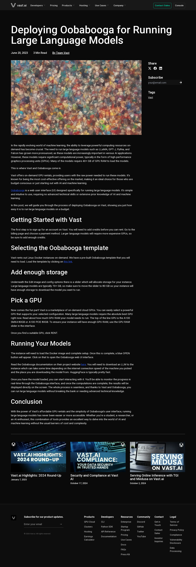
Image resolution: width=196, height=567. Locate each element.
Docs (123, 544)
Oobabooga (17, 190)
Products (67, 5)
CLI (102, 522)
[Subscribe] (60, 524)
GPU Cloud (89, 522)
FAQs (123, 549)
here (83, 364)
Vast (150, 97)
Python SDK (107, 526)
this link (68, 261)
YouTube (141, 536)
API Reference (108, 531)
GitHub (140, 526)
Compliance (176, 535)
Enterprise (126, 522)
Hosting (83, 5)
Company (118, 5)
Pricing (54, 5)
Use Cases (100, 5)
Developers (36, 5)
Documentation (109, 536)
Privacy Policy (177, 530)
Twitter (140, 531)
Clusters (88, 526)
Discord (141, 522)
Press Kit (125, 554)
